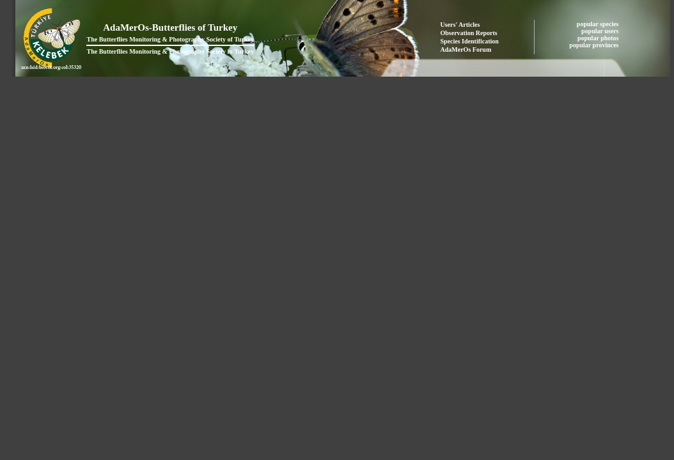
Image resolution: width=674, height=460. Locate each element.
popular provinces (594, 45)
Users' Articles (460, 24)
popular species (598, 23)
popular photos (598, 38)
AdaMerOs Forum (466, 49)
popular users (600, 30)
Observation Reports (469, 32)
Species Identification (470, 41)
